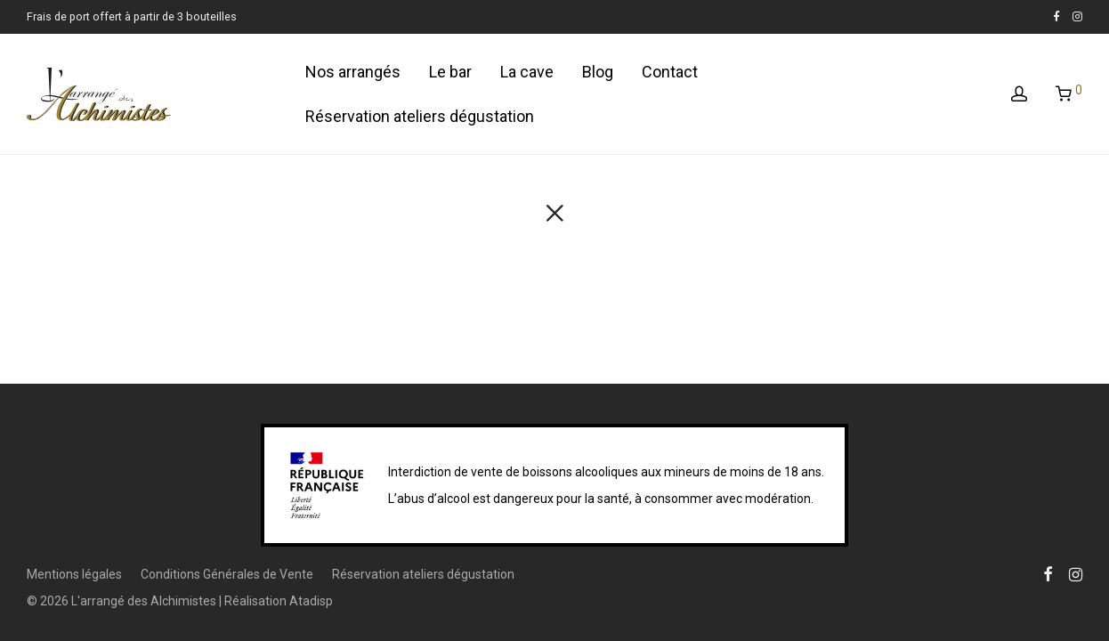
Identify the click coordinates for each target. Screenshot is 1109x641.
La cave (527, 71)
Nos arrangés (353, 71)
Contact (670, 71)
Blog (597, 71)
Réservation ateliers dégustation (419, 116)
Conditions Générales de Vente (227, 574)
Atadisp (311, 601)
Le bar (450, 71)
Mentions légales (74, 574)
